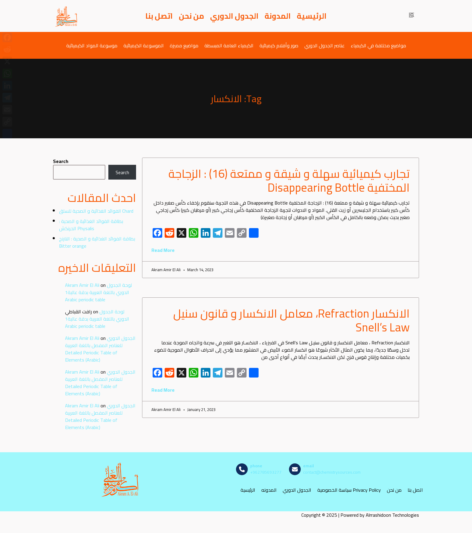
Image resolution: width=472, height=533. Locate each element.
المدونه (269, 490)
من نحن (191, 16)
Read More (163, 250)
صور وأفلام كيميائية (278, 45)
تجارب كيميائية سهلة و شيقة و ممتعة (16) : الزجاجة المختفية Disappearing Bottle (289, 180)
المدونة (278, 16)
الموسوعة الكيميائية (143, 45)
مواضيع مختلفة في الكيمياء (378, 45)
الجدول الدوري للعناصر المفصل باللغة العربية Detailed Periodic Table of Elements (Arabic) (100, 349)
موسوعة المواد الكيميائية (91, 45)
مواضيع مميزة (184, 45)
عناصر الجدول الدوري (324, 45)
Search (60, 161)
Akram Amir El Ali (82, 285)
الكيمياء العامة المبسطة (228, 45)
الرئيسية (312, 16)
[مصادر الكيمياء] (66, 16)
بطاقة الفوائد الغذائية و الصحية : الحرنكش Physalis (91, 225)
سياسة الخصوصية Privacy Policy (349, 490)
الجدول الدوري (234, 16)
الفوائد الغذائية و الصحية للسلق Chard (96, 210)
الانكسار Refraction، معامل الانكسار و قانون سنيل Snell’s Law (291, 320)
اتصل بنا (159, 16)
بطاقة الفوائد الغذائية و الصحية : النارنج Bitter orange (97, 242)
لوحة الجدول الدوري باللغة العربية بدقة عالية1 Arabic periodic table (98, 292)
